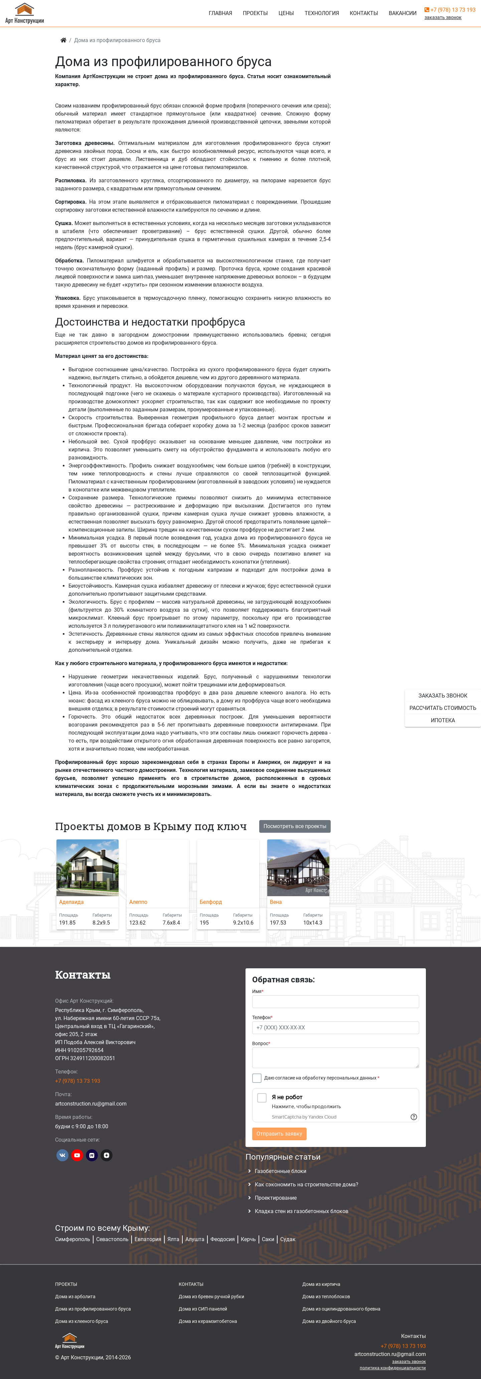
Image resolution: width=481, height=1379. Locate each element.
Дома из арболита (75, 1296)
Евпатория (148, 1239)
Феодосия (222, 1239)
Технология (322, 13)
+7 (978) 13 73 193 (450, 10)
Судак (288, 1239)
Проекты (255, 13)
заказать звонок (443, 696)
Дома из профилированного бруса (93, 1309)
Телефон (262, 1017)
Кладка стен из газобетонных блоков (301, 1211)
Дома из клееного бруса (81, 1321)
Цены (286, 13)
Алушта (194, 1239)
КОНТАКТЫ (191, 1284)
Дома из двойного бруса (329, 1321)
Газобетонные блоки (280, 1171)
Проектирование (276, 1198)
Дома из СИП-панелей (203, 1309)
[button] (327, 888)
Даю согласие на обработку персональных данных (321, 1078)
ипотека (443, 720)
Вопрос (261, 1043)
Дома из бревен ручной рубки (211, 1296)
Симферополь (72, 1239)
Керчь (248, 1239)
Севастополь (112, 1239)
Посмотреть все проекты (295, 826)
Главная (220, 13)
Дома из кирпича (321, 1284)
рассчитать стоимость (443, 708)
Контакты (364, 13)
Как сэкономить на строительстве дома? (306, 1184)
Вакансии (403, 13)
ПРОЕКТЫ (66, 1284)
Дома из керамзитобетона (208, 1321)
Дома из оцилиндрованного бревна (341, 1309)
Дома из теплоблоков (326, 1296)
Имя (258, 991)
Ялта (173, 1239)
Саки (268, 1239)
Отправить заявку (279, 1134)
